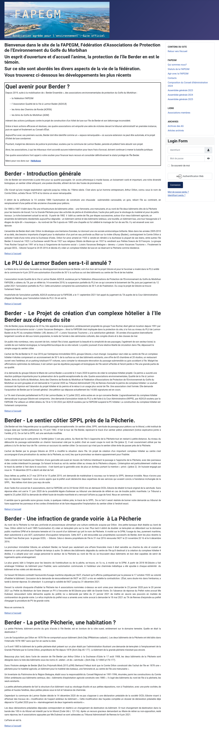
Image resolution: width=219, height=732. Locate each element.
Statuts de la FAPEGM (178, 69)
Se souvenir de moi (180, 165)
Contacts (172, 78)
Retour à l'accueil (12, 253)
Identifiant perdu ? (176, 195)
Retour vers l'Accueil (177, 51)
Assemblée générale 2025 (180, 99)
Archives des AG (176, 126)
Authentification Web (190, 176)
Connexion (175, 185)
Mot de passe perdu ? (178, 192)
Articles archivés (176, 130)
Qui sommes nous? (177, 64)
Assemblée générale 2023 (180, 90)
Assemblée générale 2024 (180, 95)
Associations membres (179, 112)
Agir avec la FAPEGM (178, 73)
